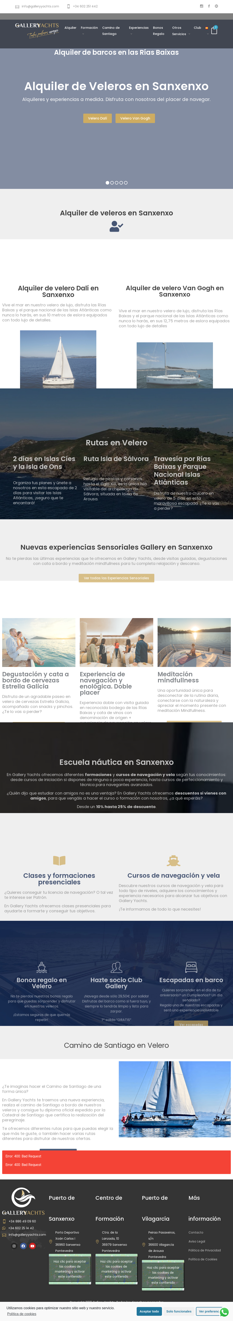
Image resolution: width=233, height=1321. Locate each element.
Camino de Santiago (111, 31)
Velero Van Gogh (135, 118)
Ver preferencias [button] (211, 1311)
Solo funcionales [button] (178, 1311)
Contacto (196, 1232)
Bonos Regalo (158, 31)
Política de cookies (21, 1314)
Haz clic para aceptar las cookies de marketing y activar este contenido (70, 1269)
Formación (89, 28)
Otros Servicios (179, 31)
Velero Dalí (97, 118)
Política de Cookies (203, 1259)
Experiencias (139, 28)
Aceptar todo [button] (149, 1311)
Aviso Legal (197, 1241)
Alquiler (71, 28)
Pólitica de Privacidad (205, 1250)
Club (197, 28)
